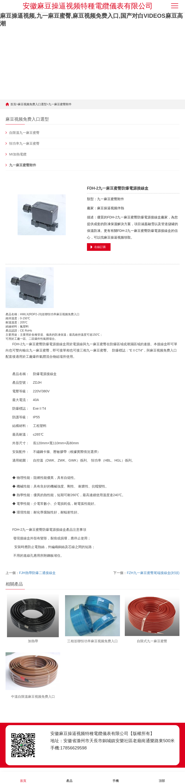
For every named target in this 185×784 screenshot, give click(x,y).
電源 (52, 344)
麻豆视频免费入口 (67, 314)
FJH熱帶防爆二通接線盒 (37, 573)
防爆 (45, 344)
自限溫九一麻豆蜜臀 (24, 133)
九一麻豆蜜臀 (32, 344)
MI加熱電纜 (17, 154)
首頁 (13, 104)
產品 (69, 778)
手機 (115, 778)
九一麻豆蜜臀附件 (60, 104)
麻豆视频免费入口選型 (32, 104)
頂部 (162, 778)
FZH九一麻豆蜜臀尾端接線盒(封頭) (153, 573)
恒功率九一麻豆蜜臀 (24, 143)
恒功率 (52, 314)
